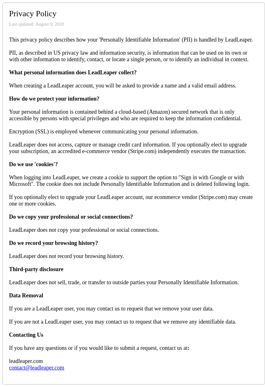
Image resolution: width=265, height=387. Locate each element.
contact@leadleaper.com (36, 368)
